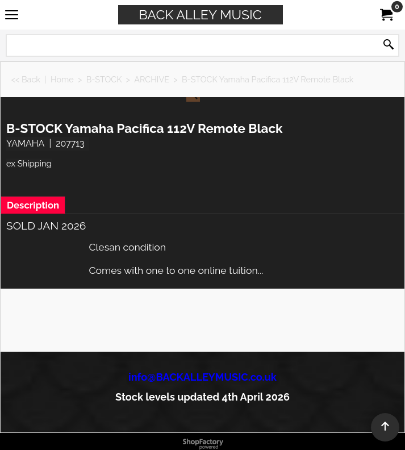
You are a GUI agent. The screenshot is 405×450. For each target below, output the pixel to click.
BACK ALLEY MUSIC (200, 14)
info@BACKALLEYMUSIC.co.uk (202, 377)
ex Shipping (29, 163)
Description (33, 205)
